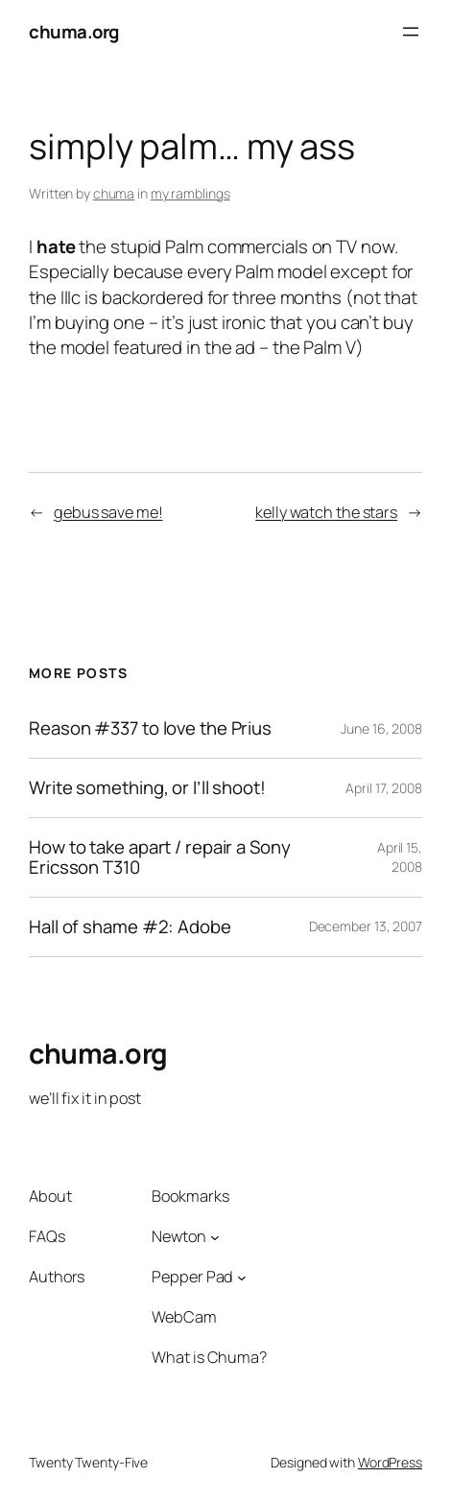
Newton (178, 1236)
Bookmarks (190, 1196)
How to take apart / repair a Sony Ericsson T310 (160, 857)
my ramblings (190, 193)
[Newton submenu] (215, 1236)
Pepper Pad (192, 1276)
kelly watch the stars (326, 512)
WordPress (390, 1462)
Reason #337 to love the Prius (150, 728)
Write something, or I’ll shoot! (147, 788)
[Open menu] (410, 31)
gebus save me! (108, 512)
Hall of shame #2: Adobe (130, 927)
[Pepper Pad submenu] (242, 1276)
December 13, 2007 (365, 926)
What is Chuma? (209, 1357)
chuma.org (74, 31)
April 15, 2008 (399, 857)
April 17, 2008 (383, 788)
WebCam (184, 1316)
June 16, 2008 (381, 728)
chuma (114, 193)
